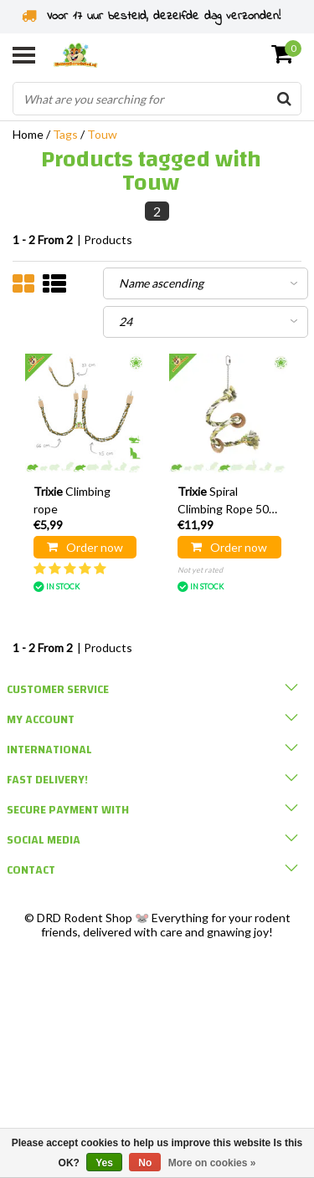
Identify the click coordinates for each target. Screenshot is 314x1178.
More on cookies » (212, 1163)
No (145, 1163)
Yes (104, 1163)
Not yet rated (200, 569)
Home (28, 134)
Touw (102, 134)
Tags (65, 134)
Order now (85, 547)
